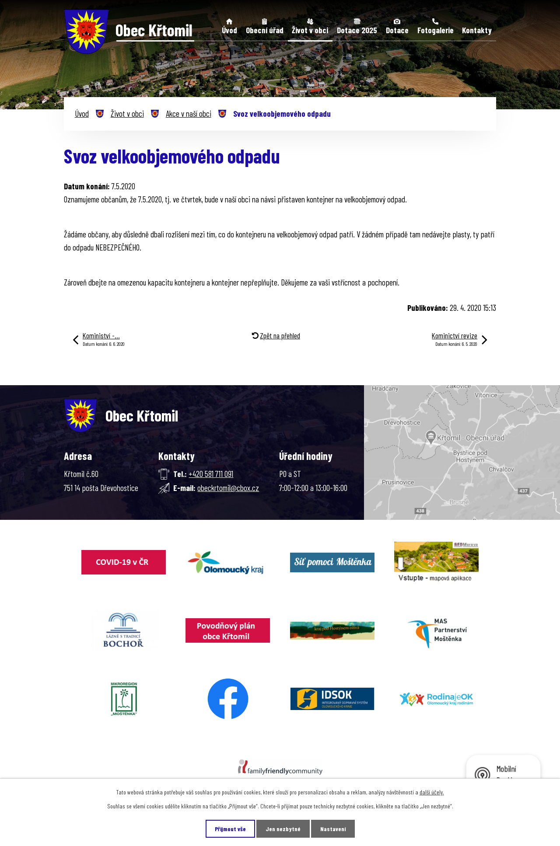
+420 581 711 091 (211, 474)
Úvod (229, 30)
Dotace (397, 30)
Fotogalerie (435, 30)
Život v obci (310, 30)
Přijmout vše (230, 828)
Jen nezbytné (283, 828)
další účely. (432, 792)
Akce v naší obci (188, 113)
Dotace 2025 (357, 30)
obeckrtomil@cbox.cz (228, 488)
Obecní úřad (265, 30)
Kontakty (477, 30)
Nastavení (333, 828)
